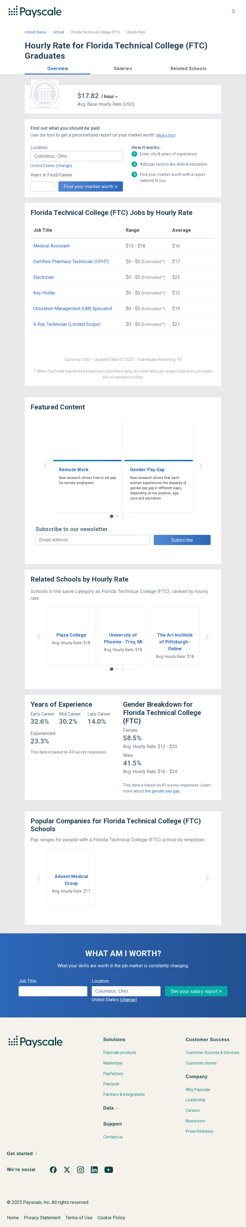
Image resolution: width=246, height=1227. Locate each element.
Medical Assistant (51, 246)
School (58, 32)
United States (35, 32)
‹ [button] (45, 465)
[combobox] (76, 156)
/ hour (107, 96)
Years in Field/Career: (51, 175)
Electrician (43, 277)
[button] (57, 67)
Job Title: (28, 981)
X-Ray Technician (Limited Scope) (66, 324)
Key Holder (44, 293)
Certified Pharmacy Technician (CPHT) (71, 261)
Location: (39, 147)
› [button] (201, 465)
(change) (64, 165)
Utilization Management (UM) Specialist (72, 308)
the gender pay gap (162, 791)
